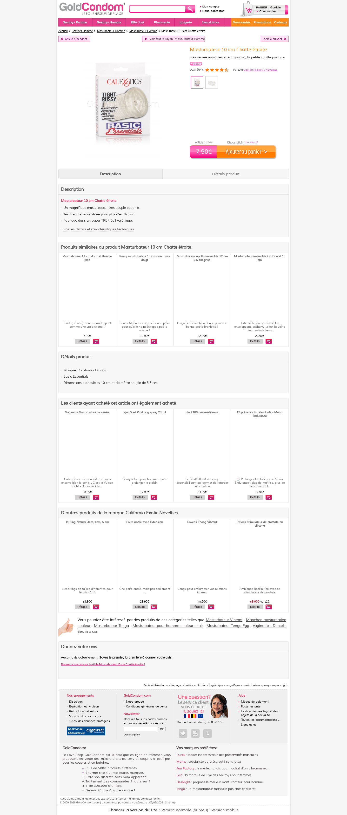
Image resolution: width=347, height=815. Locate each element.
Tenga (180, 789)
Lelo (179, 775)
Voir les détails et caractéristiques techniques (98, 229)
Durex (180, 755)
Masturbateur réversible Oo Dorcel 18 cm (259, 258)
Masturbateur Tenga (111, 626)
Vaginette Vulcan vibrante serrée (87, 412)
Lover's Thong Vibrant (202, 522)
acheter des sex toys (98, 798)
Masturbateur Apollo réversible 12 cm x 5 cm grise (202, 258)
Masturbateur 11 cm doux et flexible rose (87, 258)
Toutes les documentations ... (260, 720)
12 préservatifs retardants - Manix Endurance (260, 414)
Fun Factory (185, 768)
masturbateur (97, 208)
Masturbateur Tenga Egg (228, 626)
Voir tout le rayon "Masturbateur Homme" (177, 39)
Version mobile (225, 810)
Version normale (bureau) (184, 810)
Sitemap (170, 802)
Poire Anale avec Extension (144, 522)
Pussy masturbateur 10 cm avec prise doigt (144, 258)
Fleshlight (183, 782)
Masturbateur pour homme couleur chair (168, 626)
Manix (181, 762)
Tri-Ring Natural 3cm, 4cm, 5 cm (87, 522)
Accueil (63, 31)
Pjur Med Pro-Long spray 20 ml (145, 412)
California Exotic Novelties (260, 69)
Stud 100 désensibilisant (202, 412)
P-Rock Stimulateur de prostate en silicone (260, 524)
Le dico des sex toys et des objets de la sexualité (259, 713)
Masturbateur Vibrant (224, 620)
